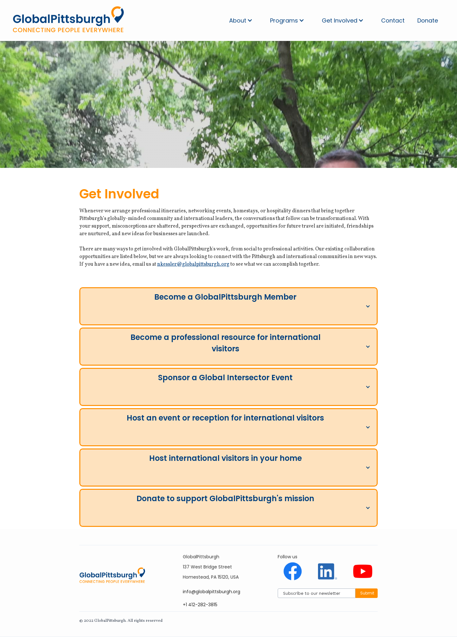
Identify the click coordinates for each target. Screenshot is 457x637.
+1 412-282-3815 (200, 604)
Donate (427, 20)
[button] (241, 20)
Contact (393, 20)
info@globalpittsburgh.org (211, 591)
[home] (68, 20)
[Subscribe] (316, 593)
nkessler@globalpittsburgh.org (193, 264)
